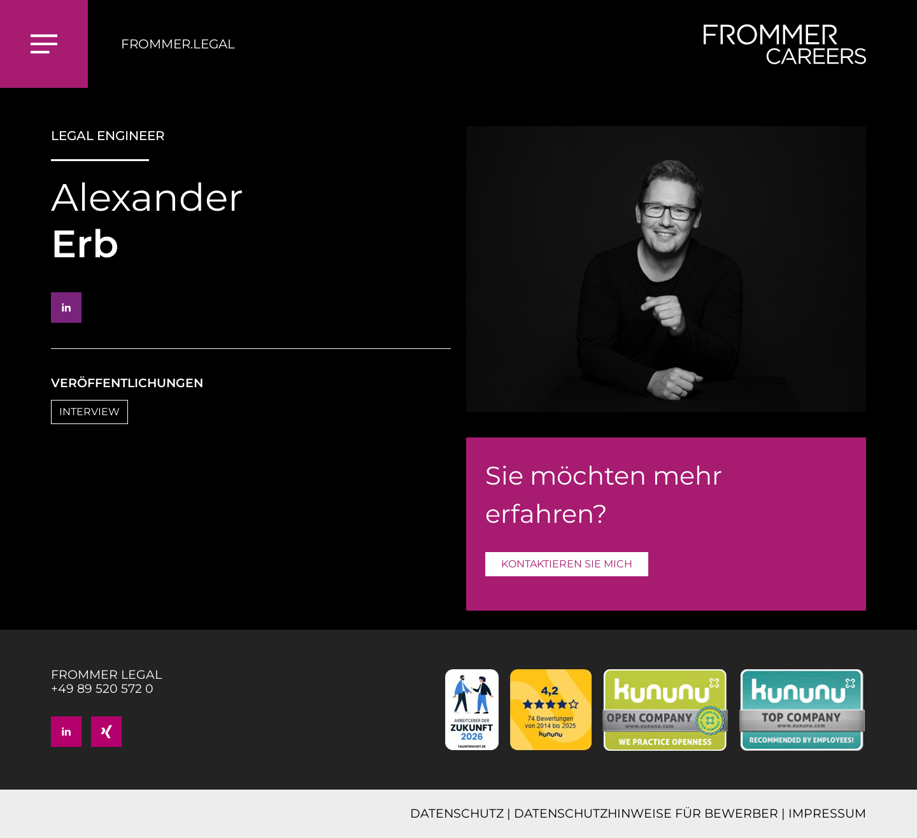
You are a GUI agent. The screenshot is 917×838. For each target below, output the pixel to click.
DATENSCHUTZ (457, 813)
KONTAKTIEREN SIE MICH (566, 564)
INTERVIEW (89, 412)
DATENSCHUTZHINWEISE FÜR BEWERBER (646, 813)
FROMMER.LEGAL (178, 44)
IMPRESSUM (827, 813)
